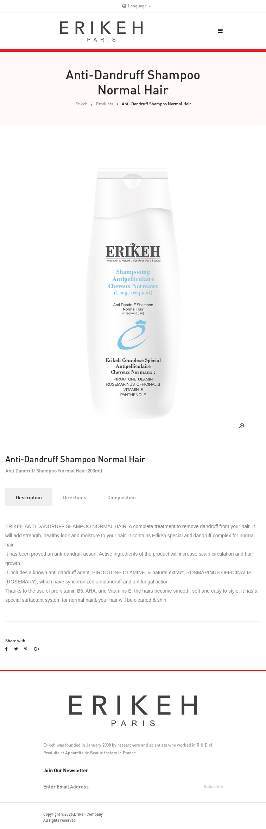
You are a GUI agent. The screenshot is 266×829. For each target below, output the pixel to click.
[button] (220, 30)
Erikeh (81, 103)
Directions (74, 497)
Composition (121, 497)
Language (137, 6)
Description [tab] (29, 497)
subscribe (213, 787)
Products (104, 103)
